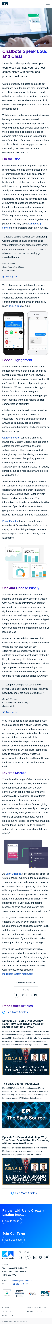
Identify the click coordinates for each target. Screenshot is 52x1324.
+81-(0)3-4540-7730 (20, 1284)
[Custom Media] (5, 3)
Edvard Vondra (10, 521)
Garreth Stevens (10, 437)
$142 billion (15, 306)
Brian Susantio (13, 873)
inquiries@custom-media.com (17, 974)
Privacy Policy (34, 1311)
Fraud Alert (8, 1315)
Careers (6, 1307)
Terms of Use (9, 1311)
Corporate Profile (36, 1307)
